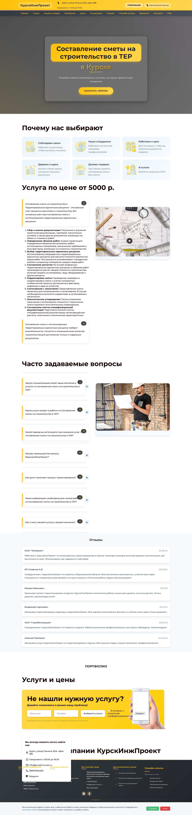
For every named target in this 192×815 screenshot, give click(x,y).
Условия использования (127, 773)
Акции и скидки (52, 13)
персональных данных (79, 721)
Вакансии (144, 13)
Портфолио (70, 13)
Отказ (165, 809)
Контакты (158, 13)
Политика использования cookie (127, 785)
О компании (96, 13)
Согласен (153, 809)
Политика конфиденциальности (130, 778)
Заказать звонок (96, 91)
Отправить (140, 713)
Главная (24, 13)
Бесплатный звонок (157, 5)
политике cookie (30, 810)
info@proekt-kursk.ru (40, 765)
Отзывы (110, 13)
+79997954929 (134, 5)
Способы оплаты (127, 13)
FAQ (169, 13)
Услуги (36, 13)
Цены (83, 13)
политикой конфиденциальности (119, 714)
